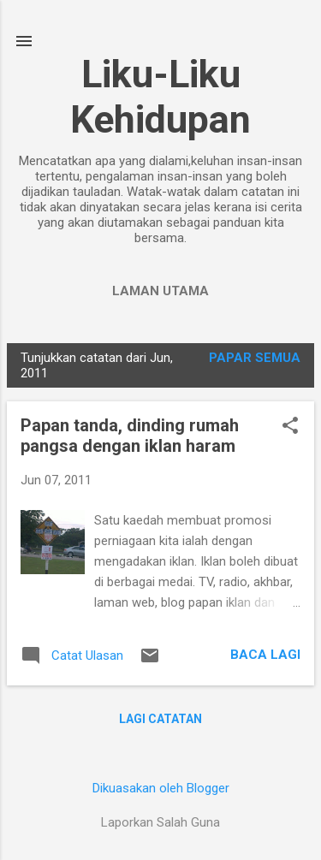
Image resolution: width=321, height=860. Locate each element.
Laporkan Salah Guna (160, 822)
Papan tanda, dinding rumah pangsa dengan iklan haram (130, 435)
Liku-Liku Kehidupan (160, 96)
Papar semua (254, 357)
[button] (290, 427)
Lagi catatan (160, 719)
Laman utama (160, 291)
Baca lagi (265, 654)
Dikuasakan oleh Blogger (160, 788)
